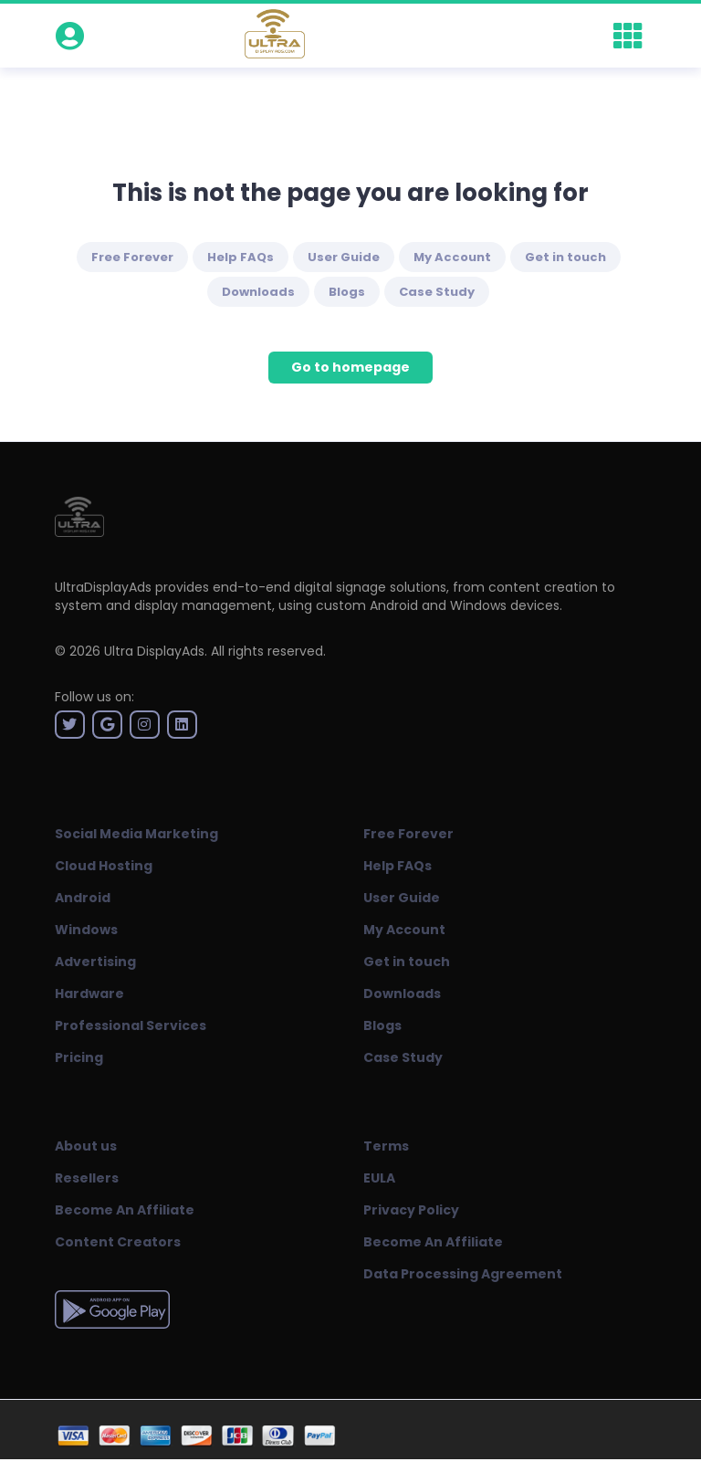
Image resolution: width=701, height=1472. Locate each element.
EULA (379, 1178)
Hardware (89, 993)
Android (82, 897)
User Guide (344, 257)
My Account (452, 257)
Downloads (258, 291)
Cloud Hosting (103, 866)
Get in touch (565, 257)
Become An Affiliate (124, 1210)
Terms (386, 1146)
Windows (86, 929)
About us (86, 1146)
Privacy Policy (411, 1210)
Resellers (87, 1178)
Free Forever (132, 257)
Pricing (79, 1057)
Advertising (95, 961)
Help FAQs (240, 257)
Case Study (437, 291)
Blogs (347, 291)
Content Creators (118, 1242)
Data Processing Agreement (462, 1274)
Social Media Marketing (136, 834)
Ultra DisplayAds (154, 651)
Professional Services (130, 1025)
